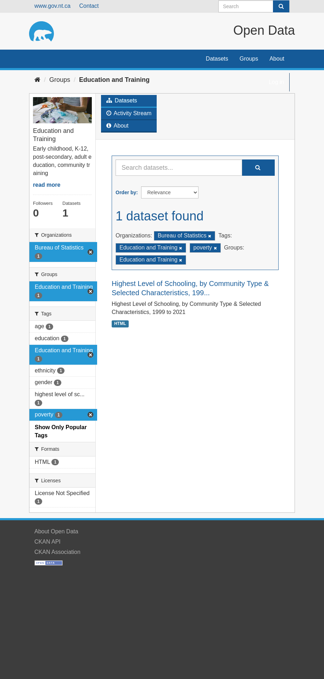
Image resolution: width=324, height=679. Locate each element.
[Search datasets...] (179, 167)
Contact (89, 6)
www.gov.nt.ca (52, 6)
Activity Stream (128, 113)
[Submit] (281, 6)
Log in (276, 82)
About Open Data (56, 531)
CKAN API (47, 542)
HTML (120, 323)
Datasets (217, 59)
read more (46, 185)
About (276, 59)
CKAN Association (57, 552)
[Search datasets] (254, 6)
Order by (126, 192)
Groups (249, 59)
